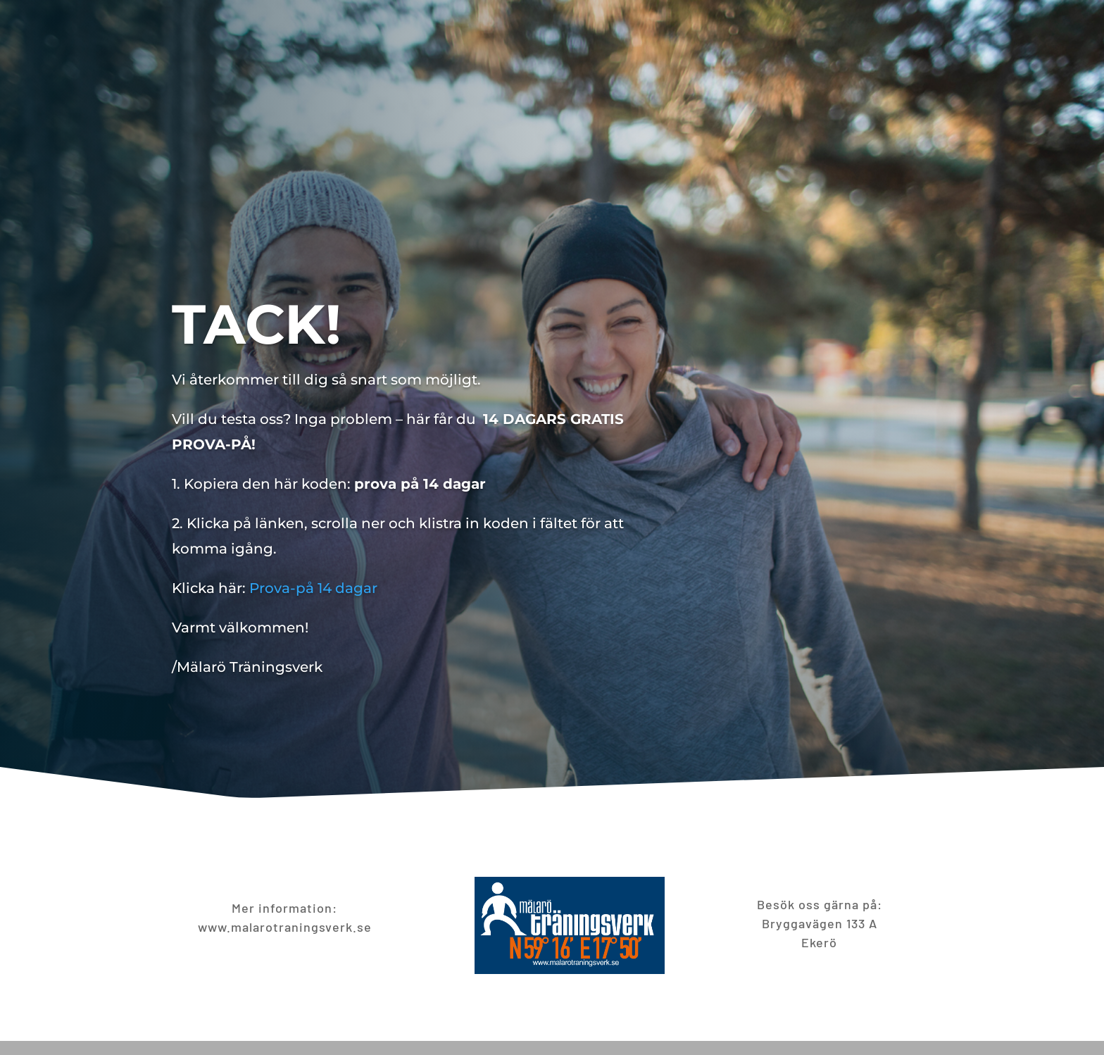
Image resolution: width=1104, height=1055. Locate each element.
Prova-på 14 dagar (313, 588)
